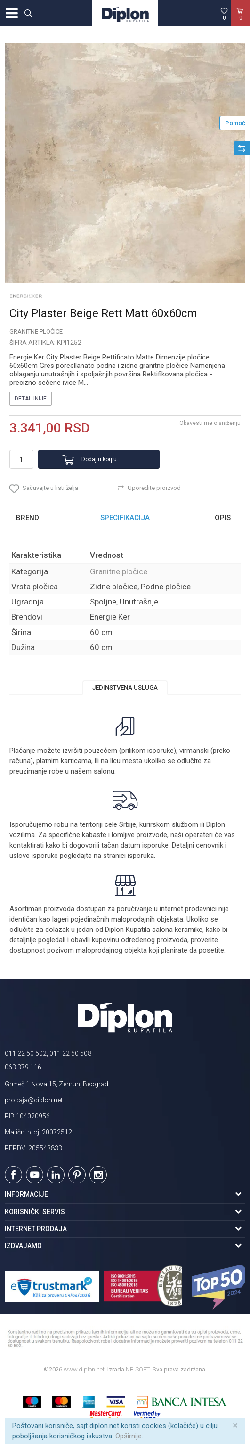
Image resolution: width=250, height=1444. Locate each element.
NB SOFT (138, 1369)
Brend (27, 518)
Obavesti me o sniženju (210, 423)
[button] (28, 13)
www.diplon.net (84, 1369)
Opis (223, 518)
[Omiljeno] (224, 13)
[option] (125, 163)
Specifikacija (125, 518)
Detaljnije (31, 398)
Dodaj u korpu (99, 459)
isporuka (141, 855)
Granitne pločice (36, 331)
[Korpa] (240, 23)
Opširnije (128, 1436)
